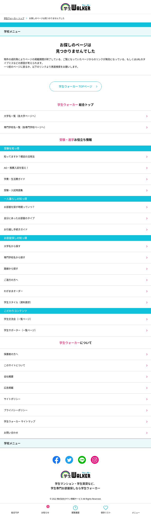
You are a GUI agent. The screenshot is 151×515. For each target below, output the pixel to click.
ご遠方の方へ (11, 280)
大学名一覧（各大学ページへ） (20, 116)
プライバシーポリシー (16, 410)
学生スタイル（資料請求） (18, 302)
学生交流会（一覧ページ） (18, 319)
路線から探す (11, 268)
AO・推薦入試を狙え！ (16, 168)
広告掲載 (8, 388)
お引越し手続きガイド (16, 229)
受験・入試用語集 (13, 190)
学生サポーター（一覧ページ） (20, 330)
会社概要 (8, 376)
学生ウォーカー (75, 474)
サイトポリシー (12, 399)
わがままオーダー (13, 291)
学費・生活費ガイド (14, 179)
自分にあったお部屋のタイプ (19, 218)
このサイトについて (14, 365)
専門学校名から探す (14, 257)
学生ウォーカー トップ (14, 18)
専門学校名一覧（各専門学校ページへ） (25, 127)
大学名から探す (12, 246)
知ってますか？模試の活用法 (19, 156)
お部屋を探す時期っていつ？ (19, 207)
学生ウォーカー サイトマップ (19, 421)
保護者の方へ (11, 354)
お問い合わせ (11, 432)
